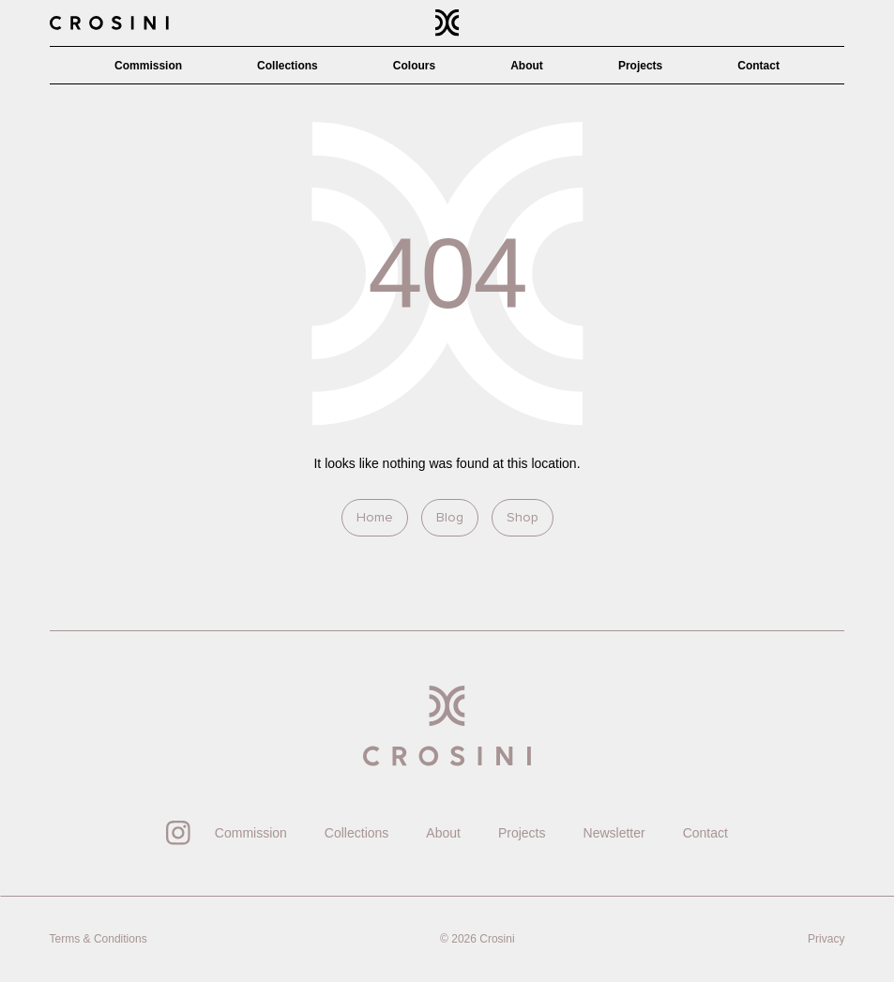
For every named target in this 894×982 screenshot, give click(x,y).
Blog (449, 517)
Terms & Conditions (98, 938)
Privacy (826, 938)
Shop (522, 517)
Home (374, 517)
